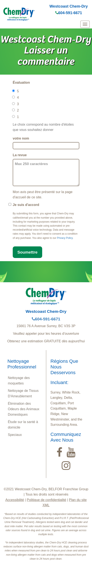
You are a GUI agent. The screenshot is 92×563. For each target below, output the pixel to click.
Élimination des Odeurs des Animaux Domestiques (23, 409)
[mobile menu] (85, 24)
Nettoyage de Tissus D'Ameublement (23, 393)
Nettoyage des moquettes (19, 380)
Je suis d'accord (26, 205)
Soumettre (27, 252)
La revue (20, 155)
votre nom (21, 138)
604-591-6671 (68, 13)
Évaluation (21, 82)
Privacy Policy (65, 237)
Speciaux (15, 435)
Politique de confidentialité (46, 500)
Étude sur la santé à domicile (23, 424)
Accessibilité (14, 500)
